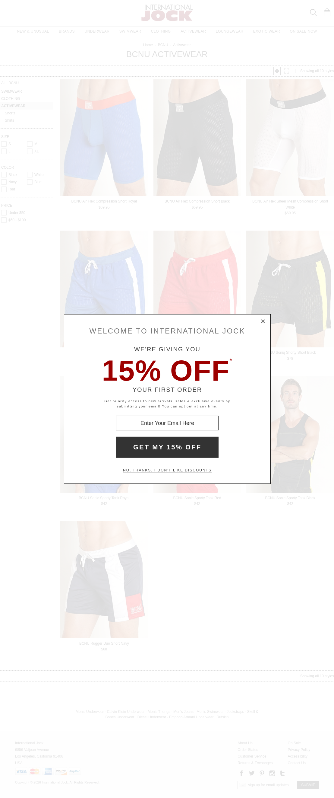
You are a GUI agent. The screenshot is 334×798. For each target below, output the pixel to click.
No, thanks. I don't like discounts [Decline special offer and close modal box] (167, 470)
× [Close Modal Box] (263, 322)
